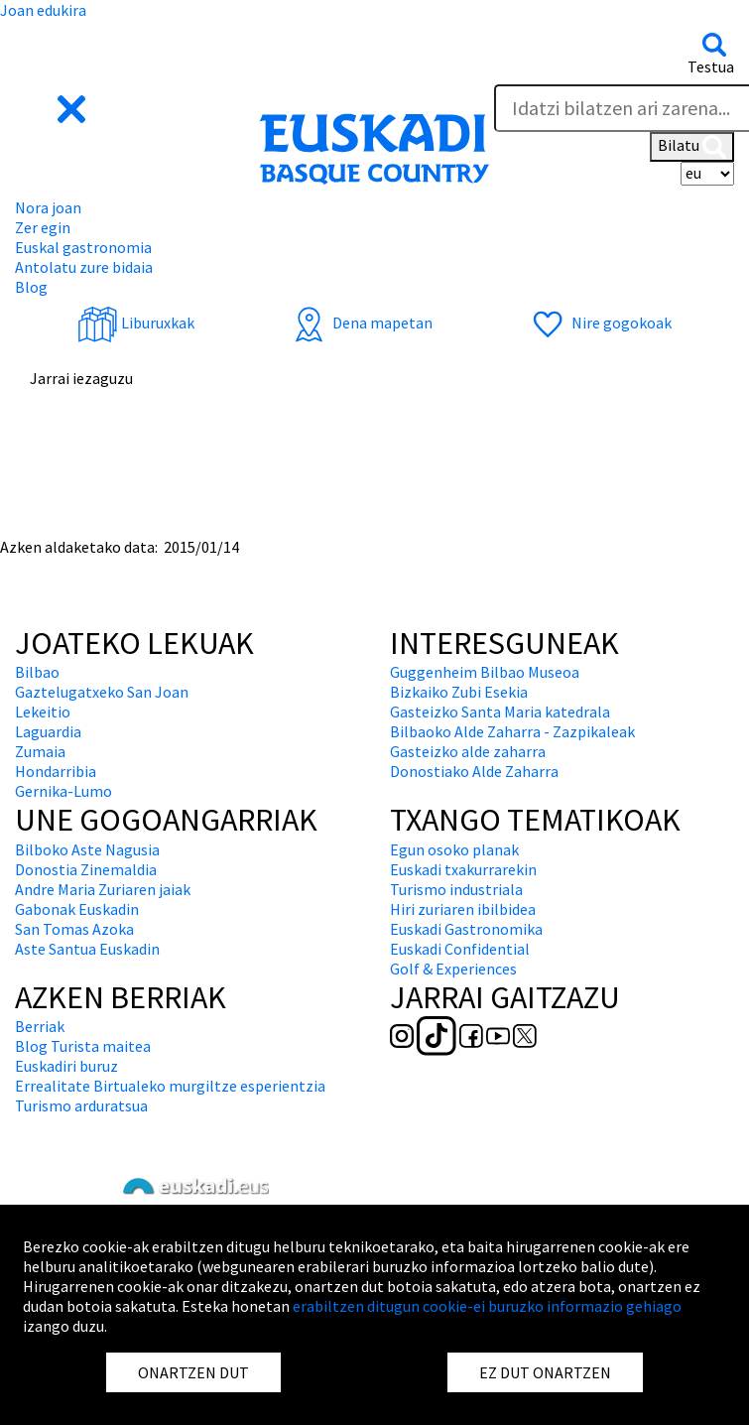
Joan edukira (43, 10)
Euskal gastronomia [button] (83, 247)
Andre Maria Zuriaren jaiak (102, 889)
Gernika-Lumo (63, 791)
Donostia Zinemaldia (86, 869)
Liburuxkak (135, 322)
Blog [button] (31, 287)
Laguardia (48, 731)
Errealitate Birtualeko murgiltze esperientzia (170, 1086)
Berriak (39, 1026)
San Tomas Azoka (74, 929)
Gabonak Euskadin (77, 909)
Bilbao (37, 672)
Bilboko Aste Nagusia (87, 849)
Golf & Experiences (453, 968)
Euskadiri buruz (66, 1066)
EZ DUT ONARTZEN (545, 1372)
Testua (710, 66)
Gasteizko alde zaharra (468, 751)
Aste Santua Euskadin (87, 949)
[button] (52, 107)
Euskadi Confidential (460, 949)
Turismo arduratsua (81, 1105)
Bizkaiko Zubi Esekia (459, 692)
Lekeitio (42, 711)
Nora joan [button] (48, 207)
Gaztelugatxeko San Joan (101, 692)
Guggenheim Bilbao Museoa (484, 672)
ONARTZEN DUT (193, 1372)
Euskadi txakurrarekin (463, 869)
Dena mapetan (361, 322)
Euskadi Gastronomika (466, 929)
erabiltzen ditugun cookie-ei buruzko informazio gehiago (487, 1306)
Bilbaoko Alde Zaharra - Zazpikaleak (512, 731)
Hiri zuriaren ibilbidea (463, 909)
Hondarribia (55, 771)
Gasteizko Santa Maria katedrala (500, 711)
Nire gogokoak (600, 322)
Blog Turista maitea (83, 1046)
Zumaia (40, 751)
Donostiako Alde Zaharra (474, 771)
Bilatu (692, 147)
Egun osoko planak (454, 849)
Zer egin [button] (42, 227)
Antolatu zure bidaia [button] (84, 267)
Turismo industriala (456, 889)
